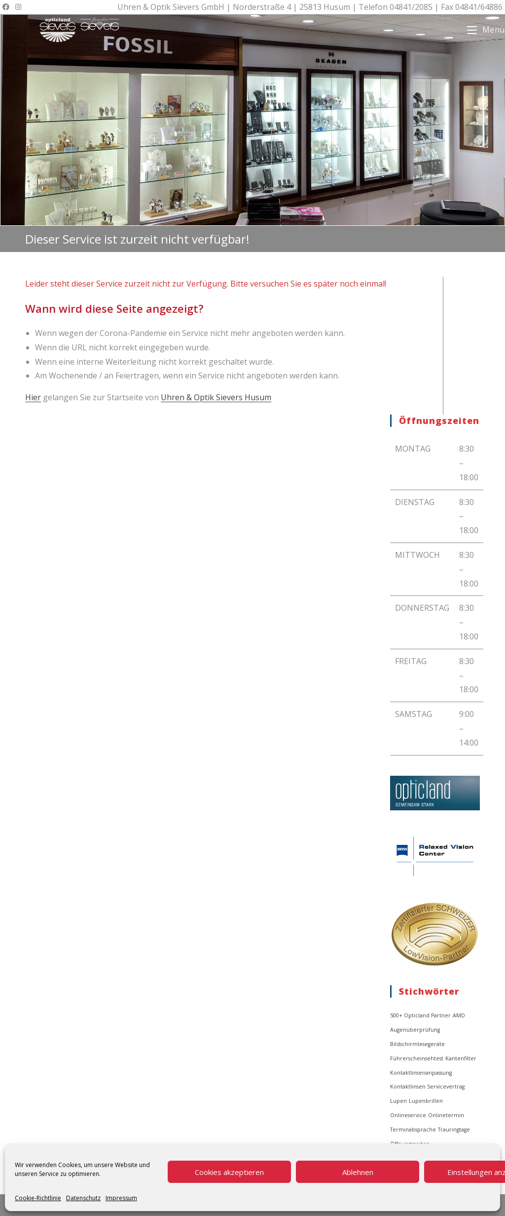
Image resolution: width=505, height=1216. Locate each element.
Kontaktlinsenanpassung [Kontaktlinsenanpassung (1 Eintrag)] (421, 1072)
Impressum (121, 1198)
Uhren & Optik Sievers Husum (216, 397)
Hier (33, 397)
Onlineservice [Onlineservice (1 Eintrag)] (408, 1115)
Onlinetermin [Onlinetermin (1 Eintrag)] (446, 1115)
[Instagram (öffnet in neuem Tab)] (18, 7)
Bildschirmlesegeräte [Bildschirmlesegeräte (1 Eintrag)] (417, 1044)
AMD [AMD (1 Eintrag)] (459, 1015)
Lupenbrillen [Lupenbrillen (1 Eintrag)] (426, 1100)
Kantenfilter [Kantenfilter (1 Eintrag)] (460, 1058)
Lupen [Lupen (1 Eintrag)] (398, 1100)
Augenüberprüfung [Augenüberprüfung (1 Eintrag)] (415, 1029)
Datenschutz (83, 1198)
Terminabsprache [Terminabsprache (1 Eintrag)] (413, 1129)
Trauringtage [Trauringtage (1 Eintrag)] (454, 1129)
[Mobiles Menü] (486, 29)
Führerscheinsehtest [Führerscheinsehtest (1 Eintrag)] (416, 1058)
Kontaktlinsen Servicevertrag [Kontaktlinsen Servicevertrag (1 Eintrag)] (427, 1086)
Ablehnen (357, 1172)
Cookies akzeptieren (229, 1172)
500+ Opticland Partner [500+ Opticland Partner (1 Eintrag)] (420, 1015)
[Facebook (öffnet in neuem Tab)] (7, 7)
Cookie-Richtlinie (38, 1198)
